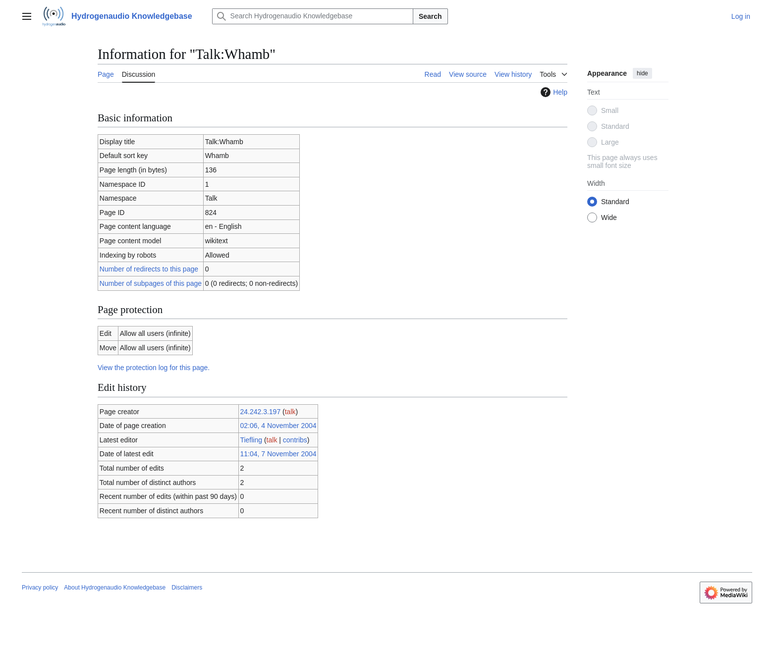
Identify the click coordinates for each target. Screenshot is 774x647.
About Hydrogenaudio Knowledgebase (115, 587)
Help (552, 92)
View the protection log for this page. (154, 368)
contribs (295, 440)
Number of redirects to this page (149, 269)
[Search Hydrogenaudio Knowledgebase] (312, 16)
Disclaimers (186, 587)
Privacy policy (40, 587)
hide (642, 73)
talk (290, 412)
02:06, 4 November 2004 (278, 426)
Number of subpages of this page (151, 283)
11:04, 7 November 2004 (278, 454)
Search (430, 16)
